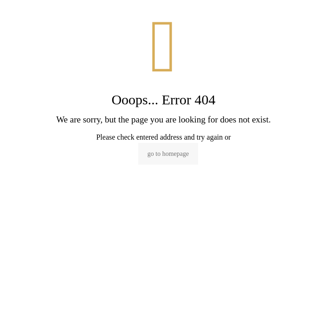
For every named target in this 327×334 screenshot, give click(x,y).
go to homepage (168, 153)
